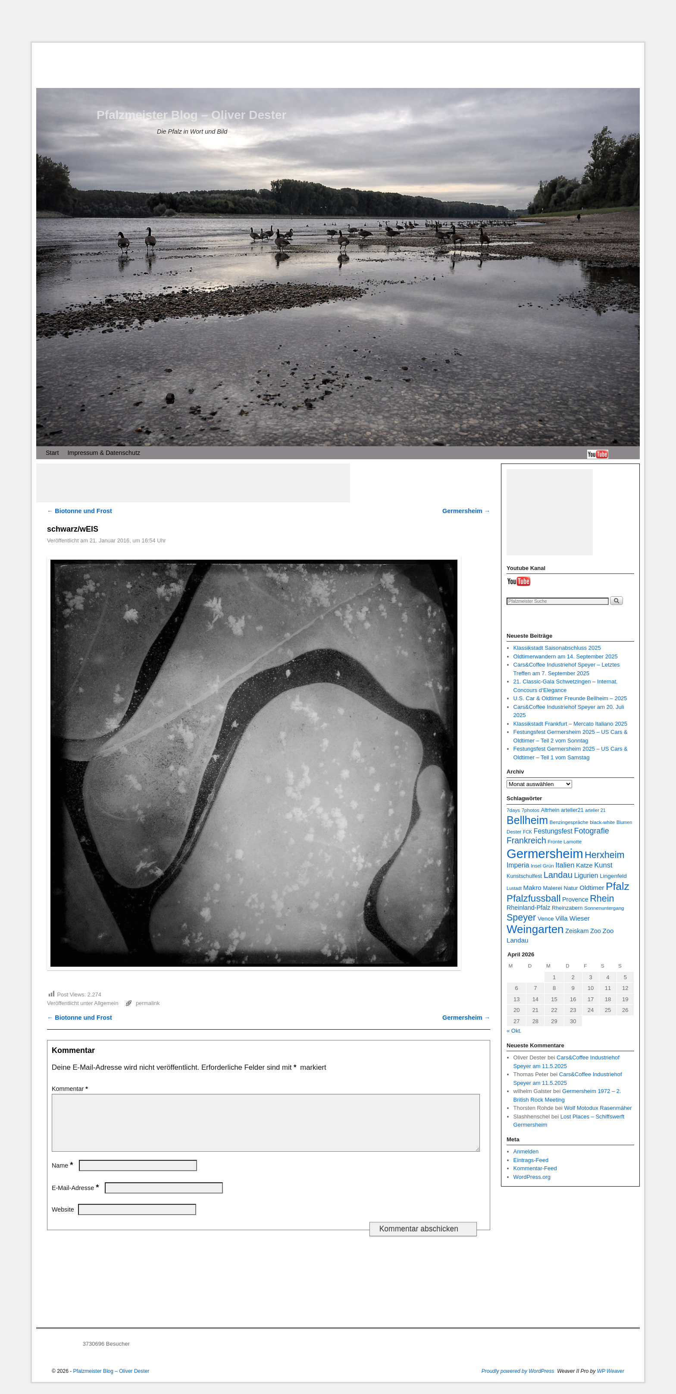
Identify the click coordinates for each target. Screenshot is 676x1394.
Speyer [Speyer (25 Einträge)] (521, 917)
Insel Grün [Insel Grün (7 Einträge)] (542, 865)
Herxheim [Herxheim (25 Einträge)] (604, 854)
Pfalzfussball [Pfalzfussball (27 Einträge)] (533, 898)
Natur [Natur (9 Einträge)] (570, 888)
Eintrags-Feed (531, 1160)
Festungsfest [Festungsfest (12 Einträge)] (553, 831)
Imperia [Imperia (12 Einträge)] (518, 865)
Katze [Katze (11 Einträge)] (584, 865)
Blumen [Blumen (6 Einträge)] (624, 822)
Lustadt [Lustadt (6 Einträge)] (514, 888)
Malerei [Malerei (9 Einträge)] (552, 888)
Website (63, 1219)
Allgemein (106, 1003)
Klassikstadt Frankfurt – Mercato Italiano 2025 (570, 723)
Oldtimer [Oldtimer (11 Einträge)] (591, 887)
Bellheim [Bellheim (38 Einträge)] (527, 820)
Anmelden (526, 1151)
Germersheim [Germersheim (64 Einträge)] (545, 853)
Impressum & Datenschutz (103, 452)
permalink (148, 1003)
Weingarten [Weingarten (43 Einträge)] (535, 929)
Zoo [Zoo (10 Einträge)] (595, 930)
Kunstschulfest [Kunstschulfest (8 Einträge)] (524, 876)
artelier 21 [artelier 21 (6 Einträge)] (595, 810)
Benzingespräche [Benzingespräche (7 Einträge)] (569, 822)
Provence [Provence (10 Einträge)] (575, 899)
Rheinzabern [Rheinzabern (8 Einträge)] (567, 908)
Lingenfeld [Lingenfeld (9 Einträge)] (613, 876)
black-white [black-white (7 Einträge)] (602, 822)
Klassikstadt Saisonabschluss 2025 (557, 648)
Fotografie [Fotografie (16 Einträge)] (591, 831)
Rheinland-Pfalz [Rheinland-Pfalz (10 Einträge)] (528, 907)
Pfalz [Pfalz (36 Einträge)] (617, 886)
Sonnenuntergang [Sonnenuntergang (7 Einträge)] (604, 908)
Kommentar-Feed (535, 1168)
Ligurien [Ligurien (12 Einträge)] (586, 875)
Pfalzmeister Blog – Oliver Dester (191, 115)
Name (63, 1175)
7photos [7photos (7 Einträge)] (530, 810)
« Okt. (514, 1030)
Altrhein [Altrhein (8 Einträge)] (550, 810)
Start (52, 452)
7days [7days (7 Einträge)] (513, 810)
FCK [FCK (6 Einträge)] (527, 831)
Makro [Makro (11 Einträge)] (532, 887)
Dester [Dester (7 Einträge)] (514, 831)
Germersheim (466, 510)
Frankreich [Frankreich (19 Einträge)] (526, 840)
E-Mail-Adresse (76, 1198)
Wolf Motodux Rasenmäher (598, 1108)
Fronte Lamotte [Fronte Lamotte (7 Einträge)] (565, 841)
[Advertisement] (338, 21)
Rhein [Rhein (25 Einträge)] (602, 898)
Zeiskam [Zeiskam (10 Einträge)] (576, 930)
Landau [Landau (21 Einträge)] (558, 875)
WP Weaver (610, 1381)
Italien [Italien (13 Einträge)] (564, 865)
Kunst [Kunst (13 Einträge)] (603, 865)
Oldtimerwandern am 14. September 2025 (565, 656)
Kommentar (71, 1088)
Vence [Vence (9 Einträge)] (546, 918)
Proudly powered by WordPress (518, 1381)
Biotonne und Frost (79, 510)
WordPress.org (532, 1177)
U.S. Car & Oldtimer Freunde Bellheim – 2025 (570, 698)
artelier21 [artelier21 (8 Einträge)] (572, 810)
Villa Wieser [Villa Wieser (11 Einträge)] (572, 918)
